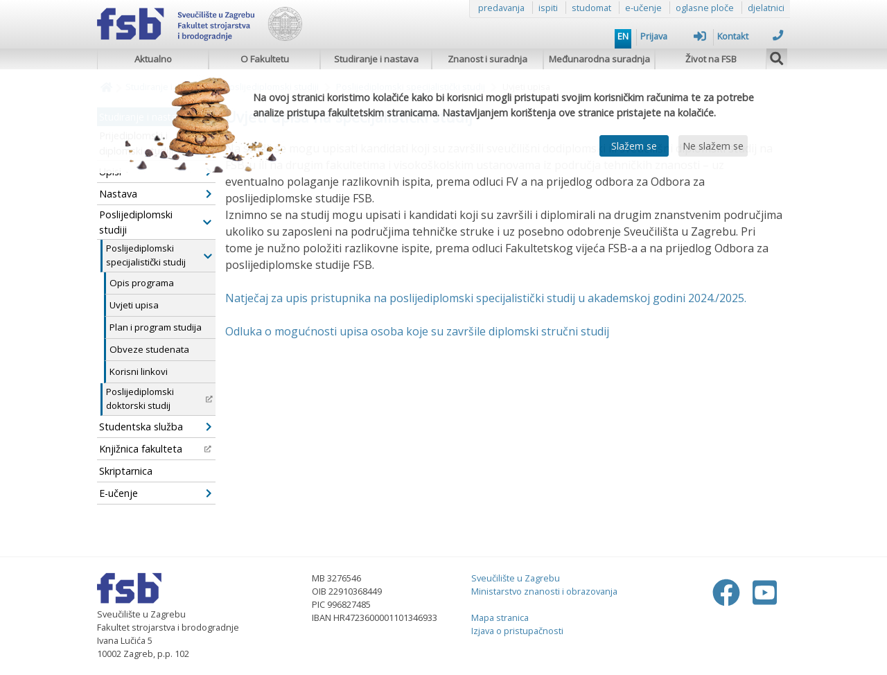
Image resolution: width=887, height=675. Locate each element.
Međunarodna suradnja (599, 59)
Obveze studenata (149, 349)
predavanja (501, 7)
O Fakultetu (264, 59)
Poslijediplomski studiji (155, 222)
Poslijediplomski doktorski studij (159, 398)
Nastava (155, 193)
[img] (776, 57)
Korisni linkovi (138, 371)
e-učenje (643, 7)
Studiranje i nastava (376, 59)
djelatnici (766, 7)
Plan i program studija (155, 327)
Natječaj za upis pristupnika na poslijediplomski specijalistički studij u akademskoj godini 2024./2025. (485, 298)
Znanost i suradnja (487, 59)
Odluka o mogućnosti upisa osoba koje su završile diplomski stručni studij (417, 331)
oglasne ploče (705, 7)
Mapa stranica (500, 617)
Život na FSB (711, 59)
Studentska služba (155, 426)
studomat (591, 7)
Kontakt (750, 36)
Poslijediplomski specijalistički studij (158, 255)
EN (623, 36)
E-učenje (155, 493)
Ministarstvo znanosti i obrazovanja (544, 591)
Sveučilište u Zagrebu (515, 578)
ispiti (548, 7)
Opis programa (141, 283)
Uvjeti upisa (134, 305)
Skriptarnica (125, 470)
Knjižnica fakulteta (155, 448)
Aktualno (153, 59)
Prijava (673, 36)
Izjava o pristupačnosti (517, 630)
